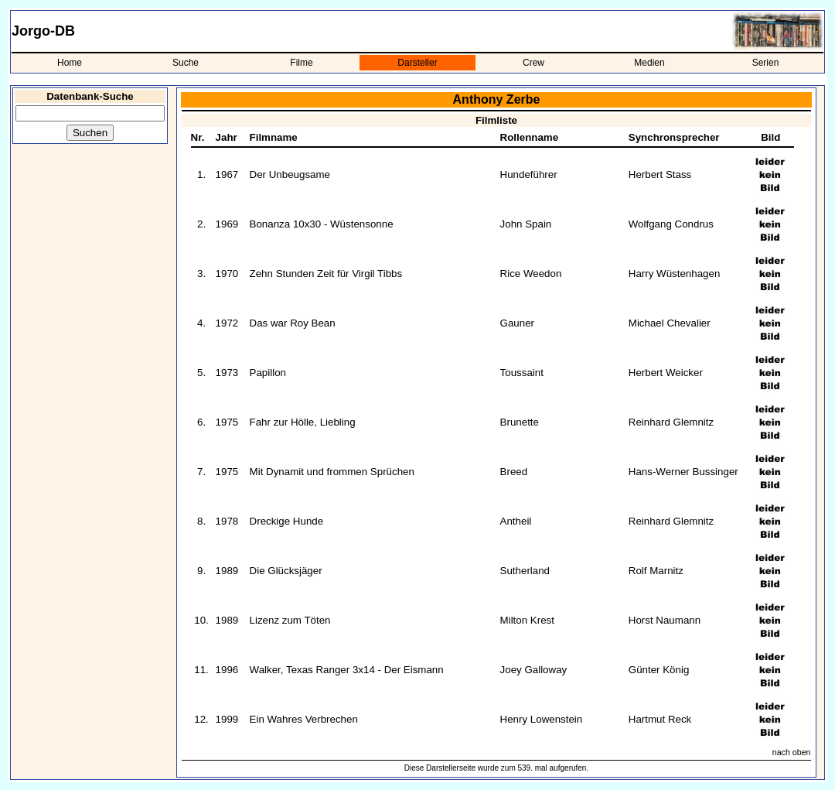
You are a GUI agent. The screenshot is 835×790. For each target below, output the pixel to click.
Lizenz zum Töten (290, 620)
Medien (649, 62)
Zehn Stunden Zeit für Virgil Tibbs (326, 273)
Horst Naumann (664, 620)
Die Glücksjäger (286, 570)
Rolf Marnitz (656, 570)
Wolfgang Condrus (671, 224)
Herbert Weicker (666, 372)
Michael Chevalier (670, 323)
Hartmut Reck (660, 719)
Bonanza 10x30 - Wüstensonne (322, 224)
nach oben (791, 752)
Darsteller (417, 62)
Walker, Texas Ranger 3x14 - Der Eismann (347, 669)
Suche (185, 62)
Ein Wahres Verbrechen (304, 719)
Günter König (659, 669)
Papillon (268, 372)
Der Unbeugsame (290, 174)
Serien (765, 62)
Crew (533, 62)
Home (69, 62)
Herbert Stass (660, 174)
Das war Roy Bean (293, 323)
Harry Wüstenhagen (675, 273)
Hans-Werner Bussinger (683, 471)
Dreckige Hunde (287, 521)
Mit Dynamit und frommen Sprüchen (332, 471)
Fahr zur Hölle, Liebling (303, 422)
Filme (301, 62)
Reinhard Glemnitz (671, 422)
